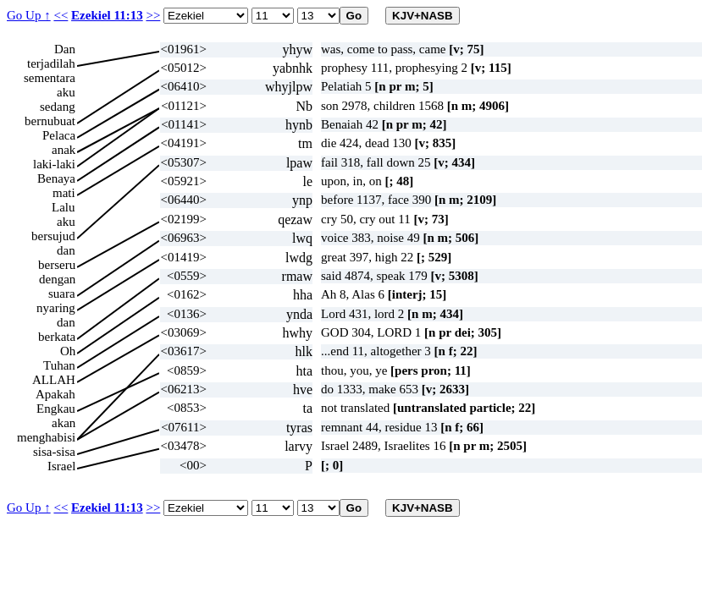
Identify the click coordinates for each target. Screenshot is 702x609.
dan (66, 250)
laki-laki (54, 164)
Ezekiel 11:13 (107, 15)
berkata (56, 336)
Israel (61, 466)
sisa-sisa (54, 451)
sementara (49, 78)
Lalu (63, 207)
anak (63, 149)
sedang (57, 106)
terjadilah (51, 63)
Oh (67, 351)
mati (64, 193)
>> (153, 15)
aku (66, 92)
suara (61, 293)
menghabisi (46, 437)
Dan (64, 49)
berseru (56, 265)
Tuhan (59, 365)
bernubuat (50, 121)
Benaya (56, 178)
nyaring (55, 308)
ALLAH (53, 380)
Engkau (55, 408)
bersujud (53, 236)
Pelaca (58, 135)
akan (63, 423)
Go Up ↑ (29, 15)
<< (60, 15)
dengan (57, 279)
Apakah (55, 394)
